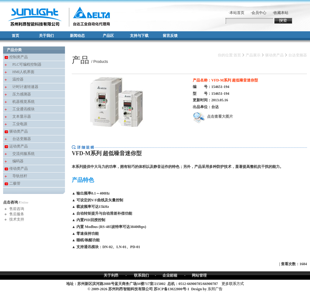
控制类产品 (18, 57)
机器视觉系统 (23, 101)
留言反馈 (170, 35)
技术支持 (16, 219)
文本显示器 (21, 116)
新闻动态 (77, 35)
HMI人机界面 (23, 72)
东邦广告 (215, 289)
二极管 (14, 183)
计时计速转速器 (25, 87)
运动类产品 (18, 146)
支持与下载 (139, 35)
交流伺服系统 (23, 153)
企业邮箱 (169, 275)
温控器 (18, 79)
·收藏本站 (280, 13)
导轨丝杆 (19, 176)
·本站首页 (236, 13)
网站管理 (199, 275)
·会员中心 (258, 13)
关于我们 (46, 35)
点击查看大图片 (213, 116)
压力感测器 (21, 94)
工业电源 (19, 124)
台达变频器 (21, 139)
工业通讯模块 (23, 109)
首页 (15, 35)
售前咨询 (16, 209)
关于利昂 (111, 275)
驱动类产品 (18, 131)
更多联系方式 (233, 284)
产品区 (108, 35)
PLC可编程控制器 (26, 64)
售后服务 (16, 214)
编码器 (18, 161)
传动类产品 (18, 168)
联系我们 (141, 275)
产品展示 (253, 55)
